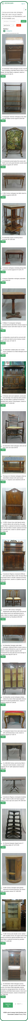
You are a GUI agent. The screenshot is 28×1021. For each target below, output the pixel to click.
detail (3, 76)
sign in (23, 3)
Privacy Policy (22, 1014)
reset (18, 25)
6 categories (7, 31)
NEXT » (19, 1004)
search (23, 21)
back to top (8, 1005)
